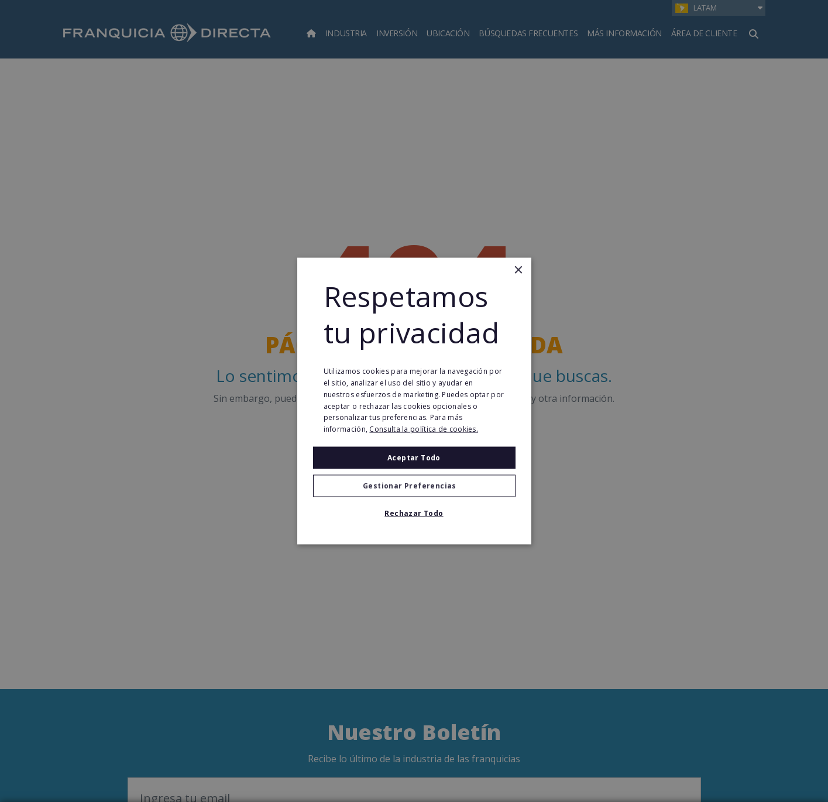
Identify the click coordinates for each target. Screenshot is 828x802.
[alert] (414, 401)
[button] (414, 486)
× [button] (518, 270)
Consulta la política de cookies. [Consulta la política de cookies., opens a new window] (423, 429)
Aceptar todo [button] (414, 458)
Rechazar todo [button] (413, 513)
